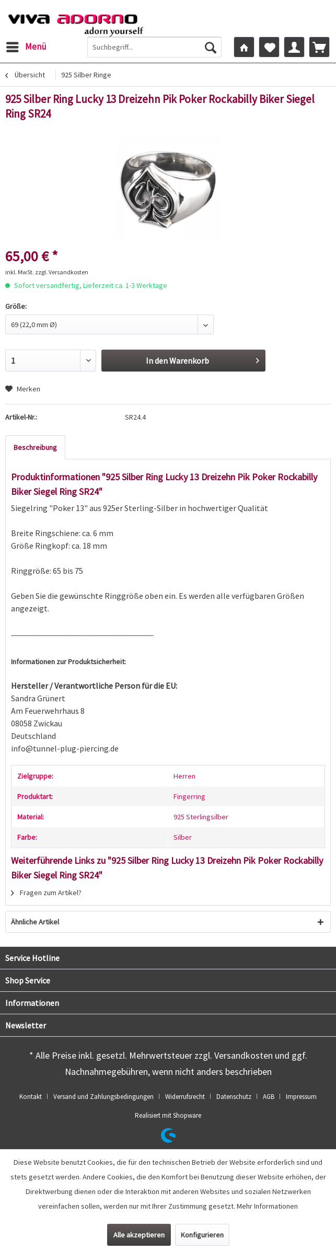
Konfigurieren (202, 1235)
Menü (26, 45)
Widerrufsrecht (185, 1096)
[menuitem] (26, 47)
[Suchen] (211, 47)
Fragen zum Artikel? (46, 892)
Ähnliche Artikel (35, 921)
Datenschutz (233, 1096)
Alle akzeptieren (139, 1235)
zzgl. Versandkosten (61, 272)
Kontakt (30, 1096)
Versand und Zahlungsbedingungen (103, 1096)
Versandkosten (243, 1055)
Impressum (301, 1096)
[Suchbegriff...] (154, 47)
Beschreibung (35, 447)
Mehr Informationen (267, 1206)
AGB (268, 1096)
